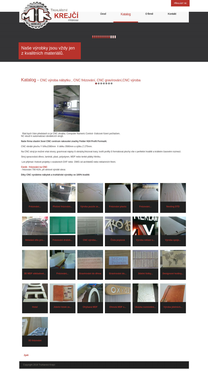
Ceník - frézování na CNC (34, 167)
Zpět (26, 355)
